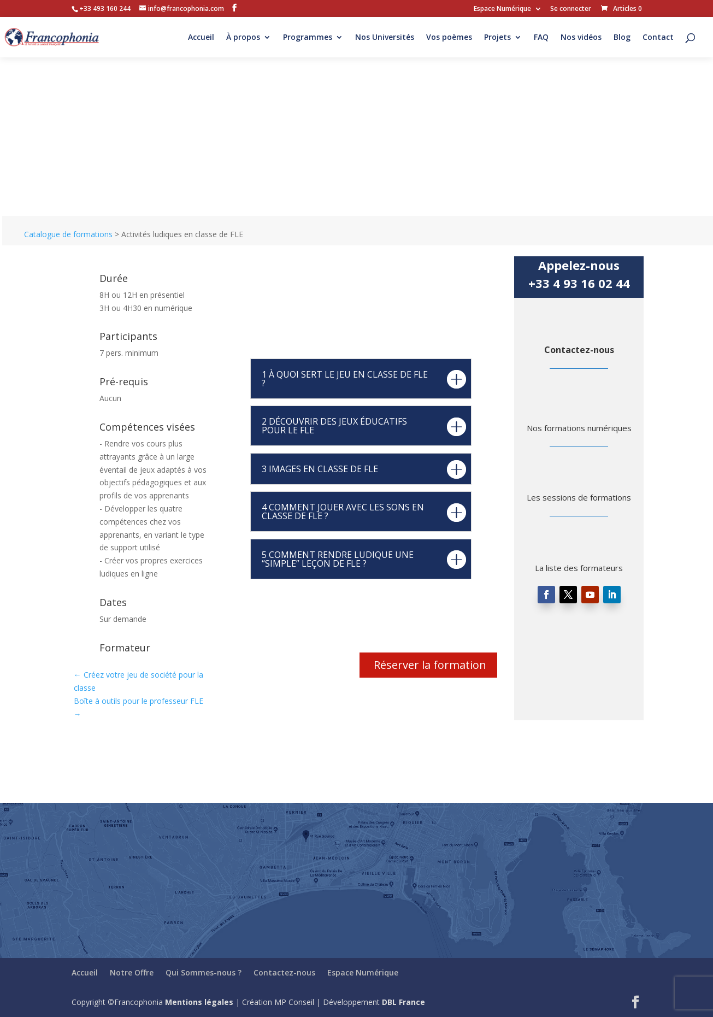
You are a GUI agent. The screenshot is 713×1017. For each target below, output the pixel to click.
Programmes (307, 37)
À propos (243, 37)
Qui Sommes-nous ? (203, 972)
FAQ (541, 37)
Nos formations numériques (579, 427)
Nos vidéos (581, 37)
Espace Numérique (502, 9)
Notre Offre (132, 972)
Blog (622, 37)
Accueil (201, 37)
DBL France (403, 1002)
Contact (658, 37)
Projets (497, 37)
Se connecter (570, 9)
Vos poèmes (449, 37)
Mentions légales (199, 1002)
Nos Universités (384, 37)
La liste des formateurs (579, 567)
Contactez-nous (579, 350)
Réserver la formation (430, 664)
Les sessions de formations (579, 497)
